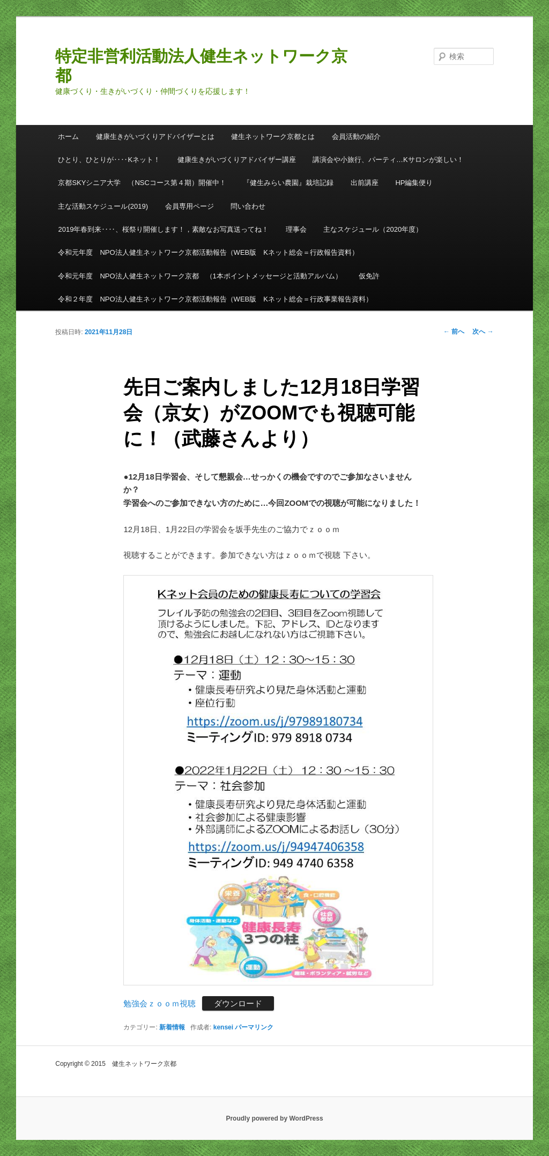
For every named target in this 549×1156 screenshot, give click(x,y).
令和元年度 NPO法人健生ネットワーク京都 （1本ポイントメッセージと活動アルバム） (200, 276)
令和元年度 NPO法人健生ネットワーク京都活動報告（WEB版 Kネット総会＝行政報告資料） (208, 252)
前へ (453, 331)
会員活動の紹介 (356, 136)
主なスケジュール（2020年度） (372, 229)
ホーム (68, 136)
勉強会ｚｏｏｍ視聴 (159, 1003)
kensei (223, 1027)
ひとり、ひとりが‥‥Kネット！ (109, 160)
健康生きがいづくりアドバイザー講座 (236, 160)
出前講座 (365, 183)
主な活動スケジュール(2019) (103, 206)
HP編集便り (414, 183)
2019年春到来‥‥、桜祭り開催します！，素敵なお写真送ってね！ (163, 229)
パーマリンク (254, 1027)
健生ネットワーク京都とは (273, 136)
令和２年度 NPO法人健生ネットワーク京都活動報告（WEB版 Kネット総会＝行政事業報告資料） (215, 299)
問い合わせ (248, 206)
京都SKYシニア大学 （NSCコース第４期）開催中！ (142, 183)
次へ (482, 331)
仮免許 (369, 276)
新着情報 (172, 1027)
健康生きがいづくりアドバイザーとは (155, 136)
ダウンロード (238, 1003)
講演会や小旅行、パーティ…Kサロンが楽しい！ (388, 160)
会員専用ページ (189, 206)
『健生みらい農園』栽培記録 (288, 183)
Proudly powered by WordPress (274, 1118)
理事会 (296, 229)
